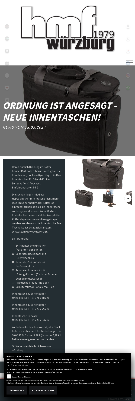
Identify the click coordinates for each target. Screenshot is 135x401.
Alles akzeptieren (43, 390)
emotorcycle (7, 75)
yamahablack (7, 26)
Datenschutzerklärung (19, 365)
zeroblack (7, 63)
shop (7, 100)
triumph (7, 51)
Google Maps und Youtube (21, 377)
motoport (7, 87)
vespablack (7, 38)
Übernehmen (16, 390)
